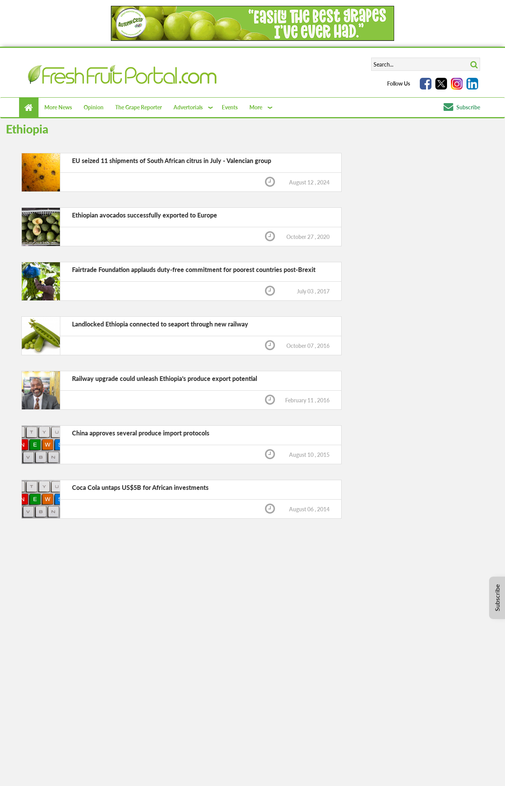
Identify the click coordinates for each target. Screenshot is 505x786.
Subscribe (462, 107)
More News (58, 107)
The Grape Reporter (138, 107)
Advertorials (188, 107)
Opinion (93, 107)
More (255, 107)
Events (230, 107)
